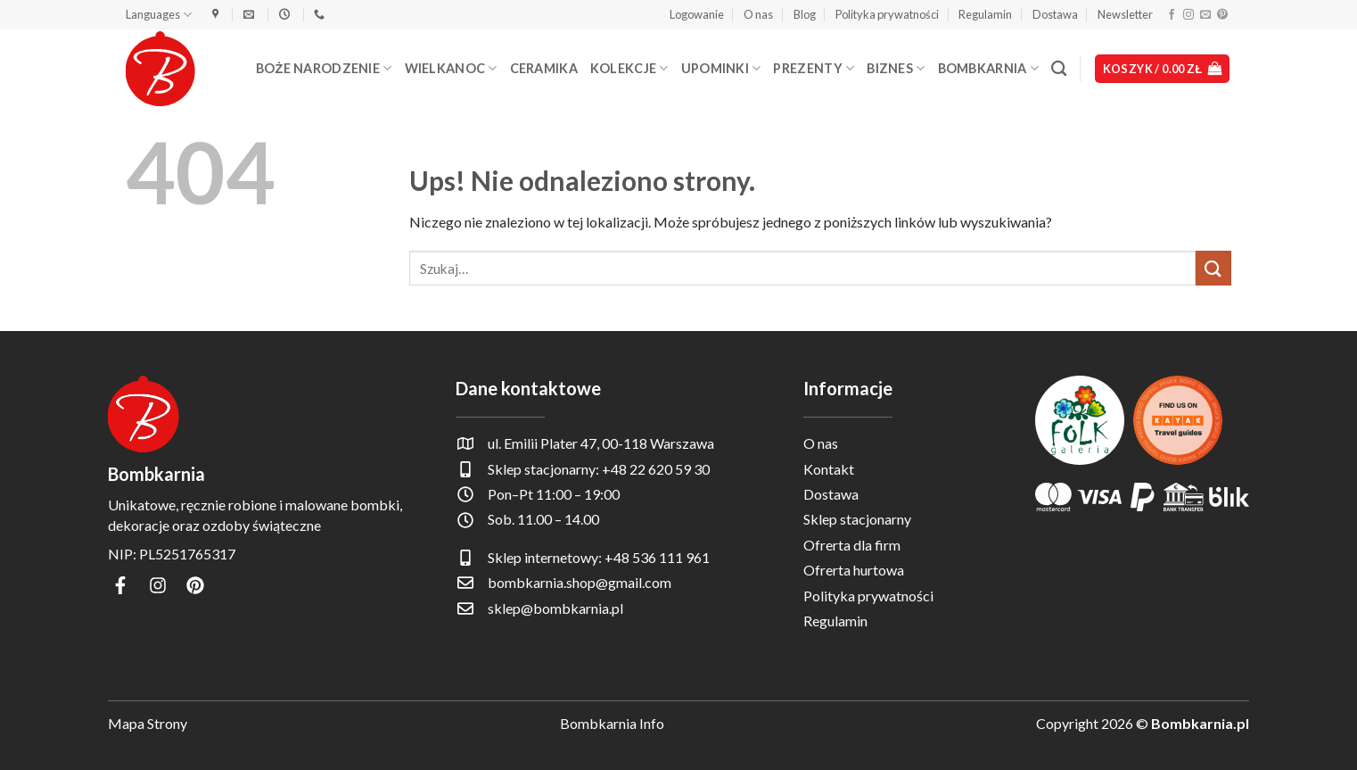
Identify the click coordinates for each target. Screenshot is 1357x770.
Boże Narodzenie (324, 68)
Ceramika (544, 68)
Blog (805, 14)
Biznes (896, 68)
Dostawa (1055, 14)
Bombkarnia (988, 68)
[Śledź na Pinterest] (1222, 15)
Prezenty (813, 68)
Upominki (721, 68)
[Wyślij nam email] (1205, 15)
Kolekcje (629, 68)
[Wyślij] (1213, 268)
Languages (159, 14)
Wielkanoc (451, 68)
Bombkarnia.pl (1200, 723)
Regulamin (985, 14)
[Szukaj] (1058, 69)
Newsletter (1125, 14)
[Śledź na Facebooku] (1171, 15)
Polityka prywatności (887, 14)
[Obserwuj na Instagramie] (1188, 15)
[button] (697, 14)
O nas (758, 14)
